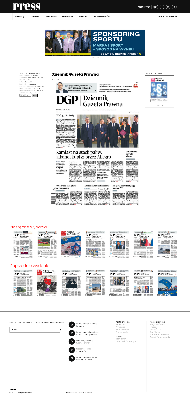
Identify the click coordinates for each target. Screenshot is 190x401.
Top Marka (155, 332)
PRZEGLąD (20, 16)
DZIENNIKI (35, 16)
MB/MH (89, 392)
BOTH (75, 392)
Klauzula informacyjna (126, 341)
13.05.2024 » (40, 90)
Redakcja (120, 324)
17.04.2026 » (39, 86)
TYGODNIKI (51, 16)
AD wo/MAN (155, 329)
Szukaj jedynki (166, 16)
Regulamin (121, 338)
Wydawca (120, 327)
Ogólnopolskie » (31, 84)
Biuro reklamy (122, 329)
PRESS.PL (83, 16)
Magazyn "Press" (157, 324)
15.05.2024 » (37, 88)
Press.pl (153, 327)
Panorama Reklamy (159, 334)
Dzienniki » (29, 82)
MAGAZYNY (67, 16)
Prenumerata (122, 332)
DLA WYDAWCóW (101, 16)
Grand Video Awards (160, 337)
